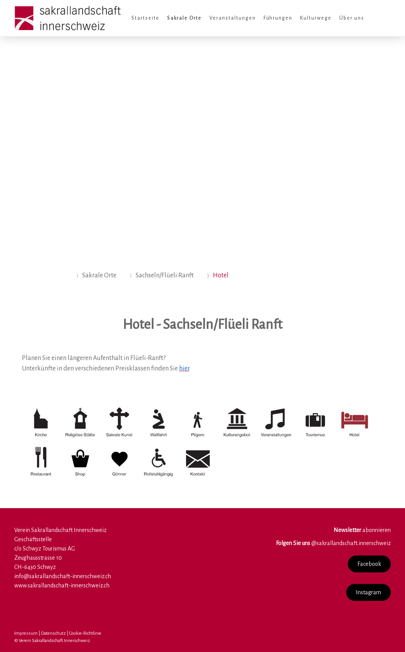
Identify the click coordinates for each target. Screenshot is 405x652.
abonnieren (362, 530)
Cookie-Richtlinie (85, 633)
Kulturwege (316, 18)
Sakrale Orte (184, 18)
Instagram (368, 592)
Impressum (26, 633)
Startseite (145, 18)
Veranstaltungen (232, 18)
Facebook (369, 564)
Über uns (351, 18)
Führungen (278, 18)
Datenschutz (53, 633)
